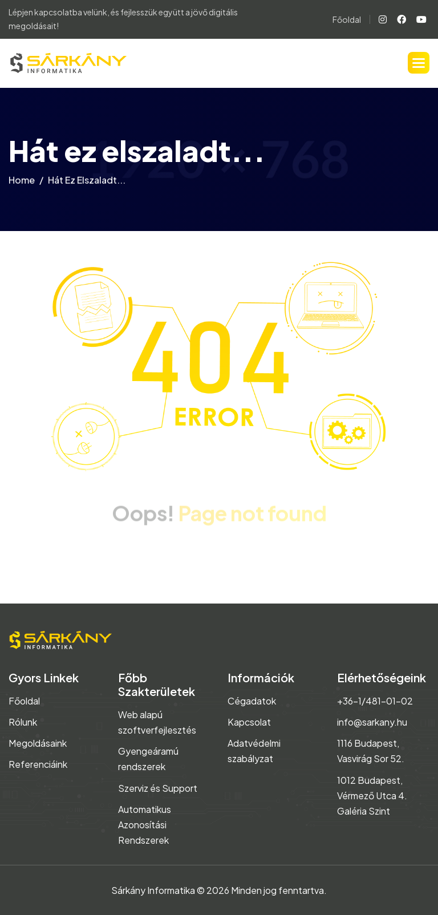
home (22, 182)
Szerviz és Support (157, 788)
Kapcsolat (249, 722)
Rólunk (23, 722)
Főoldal (346, 19)
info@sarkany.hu (372, 722)
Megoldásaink (38, 743)
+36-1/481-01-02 (375, 701)
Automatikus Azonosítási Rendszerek (144, 824)
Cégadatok (252, 701)
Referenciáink (38, 764)
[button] (418, 63)
